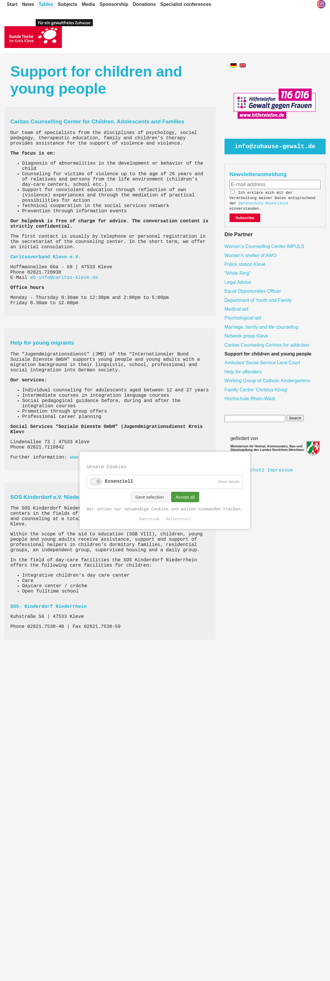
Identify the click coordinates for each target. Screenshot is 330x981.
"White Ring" (238, 273)
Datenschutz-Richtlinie (263, 203)
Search (295, 418)
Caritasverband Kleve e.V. (45, 257)
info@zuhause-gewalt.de (275, 146)
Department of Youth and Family (258, 300)
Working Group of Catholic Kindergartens (267, 380)
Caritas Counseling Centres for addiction (267, 345)
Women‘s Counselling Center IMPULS (264, 246)
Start (12, 4)
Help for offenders (243, 371)
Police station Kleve (245, 264)
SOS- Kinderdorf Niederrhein (48, 606)
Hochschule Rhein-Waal (250, 398)
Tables (46, 4)
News (28, 4)
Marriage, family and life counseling (261, 327)
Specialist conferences (185, 4)
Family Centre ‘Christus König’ (256, 389)
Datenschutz (178, 519)
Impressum (280, 470)
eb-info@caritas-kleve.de (64, 277)
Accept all (185, 496)
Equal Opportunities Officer (253, 291)
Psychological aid (243, 317)
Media (88, 4)
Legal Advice (238, 282)
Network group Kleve (246, 335)
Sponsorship (114, 4)
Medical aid (236, 309)
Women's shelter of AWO (251, 255)
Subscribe (244, 218)
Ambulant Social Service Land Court (262, 362)
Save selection (149, 496)
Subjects (67, 4)
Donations (144, 4)
